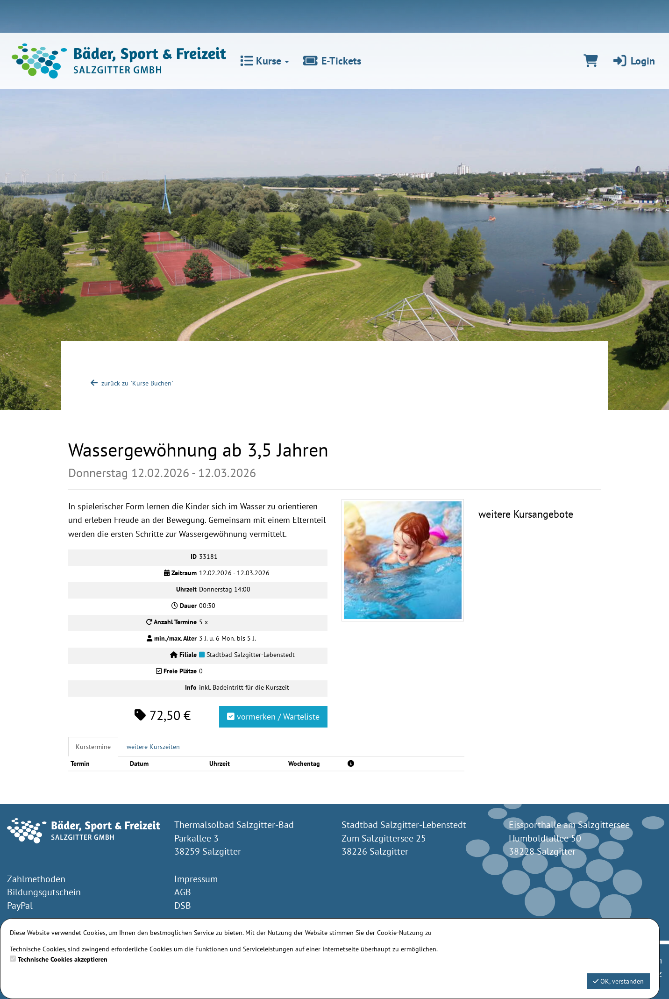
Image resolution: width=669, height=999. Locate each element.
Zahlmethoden (36, 879)
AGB (182, 892)
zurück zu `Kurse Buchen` (131, 383)
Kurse (264, 60)
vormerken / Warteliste (273, 716)
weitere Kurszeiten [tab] (153, 746)
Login (633, 60)
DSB (182, 905)
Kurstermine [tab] (93, 746)
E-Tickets (332, 60)
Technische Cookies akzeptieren (62, 959)
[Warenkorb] (590, 61)
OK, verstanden (618, 981)
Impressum (196, 879)
